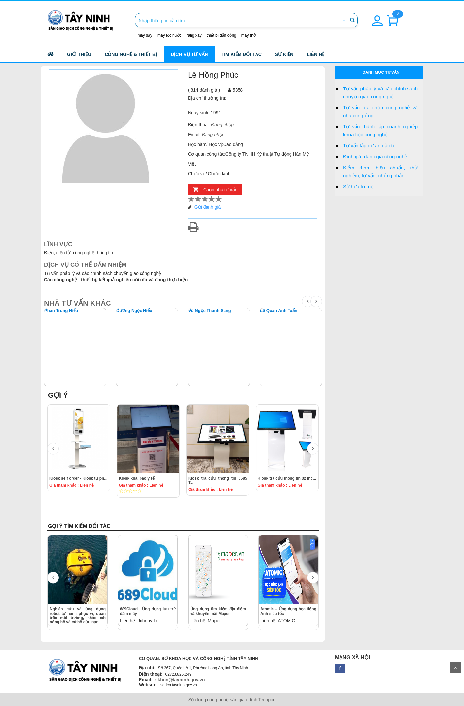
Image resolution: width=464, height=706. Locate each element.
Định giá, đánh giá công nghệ (375, 156)
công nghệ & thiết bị (131, 54)
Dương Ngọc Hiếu (134, 310)
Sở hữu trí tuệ (358, 186)
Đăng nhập (222, 124)
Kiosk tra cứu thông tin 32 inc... (287, 478)
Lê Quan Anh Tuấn (278, 310)
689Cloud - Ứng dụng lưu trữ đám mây (148, 611)
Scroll (455, 667)
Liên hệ (315, 54)
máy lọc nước (169, 35)
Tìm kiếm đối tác (242, 54)
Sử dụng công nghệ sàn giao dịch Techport (232, 699)
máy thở (248, 35)
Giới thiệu (79, 54)
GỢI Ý (58, 395)
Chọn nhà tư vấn (220, 189)
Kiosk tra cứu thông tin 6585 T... (217, 480)
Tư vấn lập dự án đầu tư (369, 145)
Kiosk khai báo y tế (137, 478)
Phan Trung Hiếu (61, 310)
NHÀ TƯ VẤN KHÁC (77, 303)
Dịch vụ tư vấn (189, 54)
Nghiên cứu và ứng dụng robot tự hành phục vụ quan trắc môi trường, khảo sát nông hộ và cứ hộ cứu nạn (78, 615)
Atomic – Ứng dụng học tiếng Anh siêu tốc (288, 611)
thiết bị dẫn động (221, 35)
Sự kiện (284, 54)
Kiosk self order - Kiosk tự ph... (78, 478)
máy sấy (145, 35)
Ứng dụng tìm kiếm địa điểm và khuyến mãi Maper (218, 611)
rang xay (194, 35)
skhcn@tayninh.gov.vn (180, 679)
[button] (377, 17)
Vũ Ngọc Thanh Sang (209, 310)
